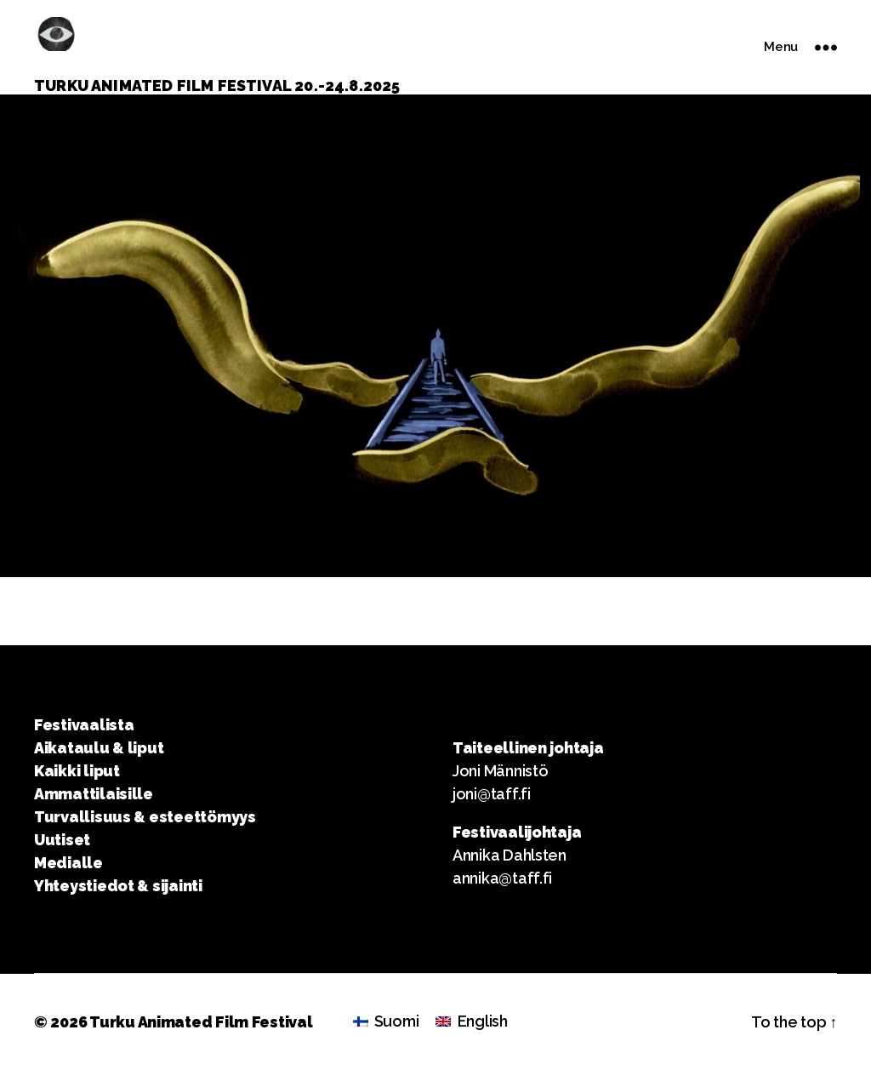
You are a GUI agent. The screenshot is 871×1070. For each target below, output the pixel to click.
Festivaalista (84, 725)
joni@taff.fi (492, 794)
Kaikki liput (77, 771)
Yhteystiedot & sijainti (118, 886)
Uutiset (62, 840)
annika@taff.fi (502, 878)
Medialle (68, 863)
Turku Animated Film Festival (200, 1022)
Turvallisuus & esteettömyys (145, 817)
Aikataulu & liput (98, 748)
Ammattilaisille (93, 794)
